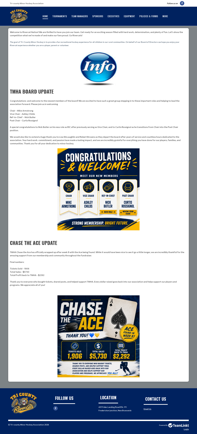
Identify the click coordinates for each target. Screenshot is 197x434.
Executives (113, 16)
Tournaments (59, 16)
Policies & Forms (148, 16)
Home (45, 16)
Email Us (147, 409)
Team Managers (79, 16)
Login (186, 429)
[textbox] (98, 38)
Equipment (129, 16)
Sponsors (97, 16)
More (165, 16)
